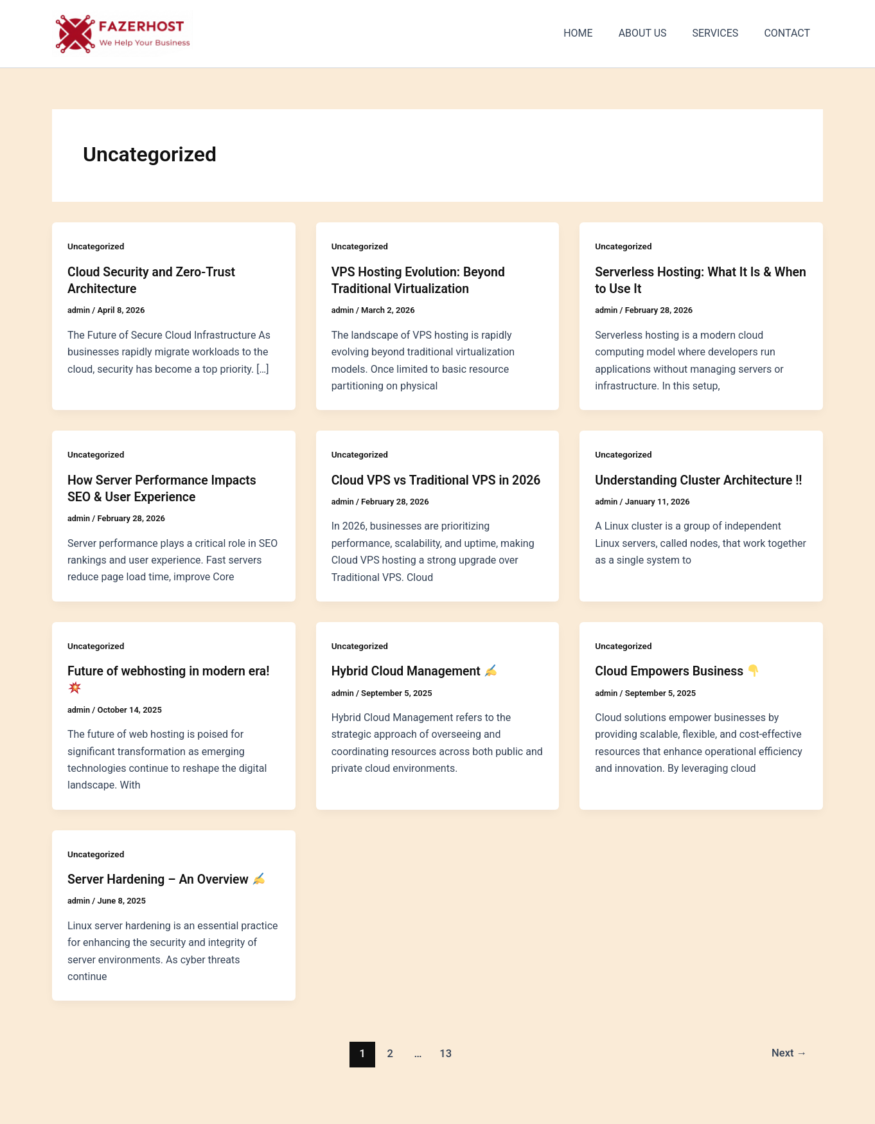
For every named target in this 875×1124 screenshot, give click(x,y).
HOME (595, 33)
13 (445, 1068)
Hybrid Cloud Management (416, 687)
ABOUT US (656, 33)
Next (788, 1068)
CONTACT (789, 33)
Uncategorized (96, 246)
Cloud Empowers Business (680, 687)
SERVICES (723, 33)
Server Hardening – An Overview (169, 894)
